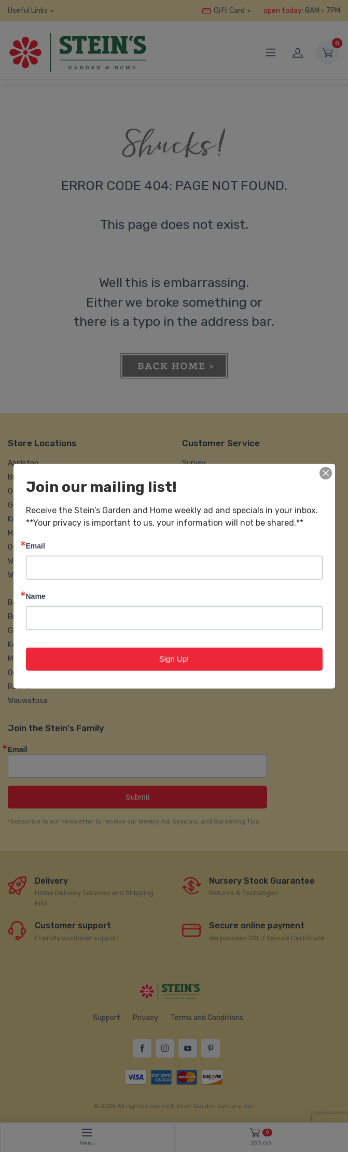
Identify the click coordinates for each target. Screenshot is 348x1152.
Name (36, 596)
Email (35, 546)
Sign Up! (174, 658)
